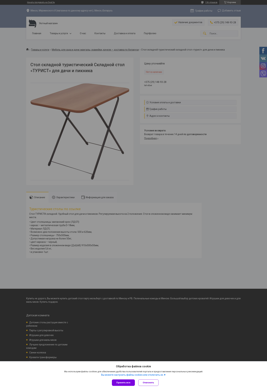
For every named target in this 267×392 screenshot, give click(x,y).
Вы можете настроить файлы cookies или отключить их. (132, 374)
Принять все (123, 382)
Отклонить (148, 382)
